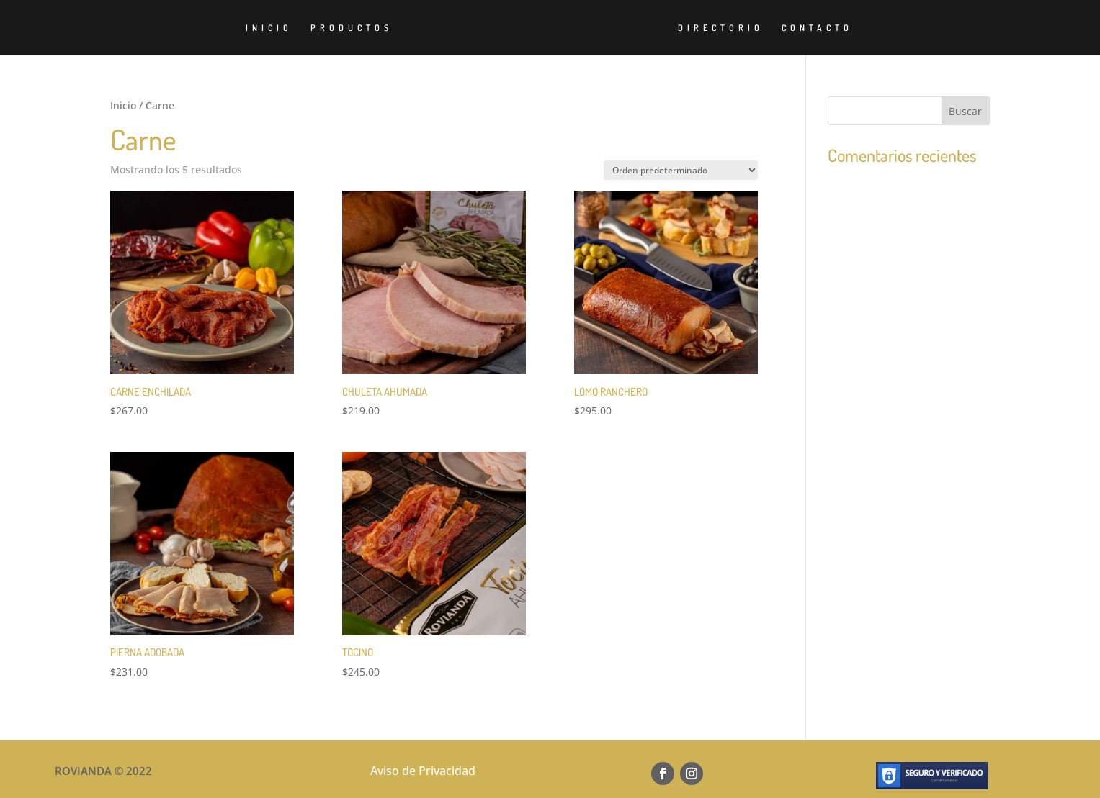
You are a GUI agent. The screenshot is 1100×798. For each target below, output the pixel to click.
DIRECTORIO (721, 28)
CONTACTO (817, 28)
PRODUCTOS (351, 28)
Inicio (123, 105)
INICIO (269, 28)
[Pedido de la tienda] (681, 170)
